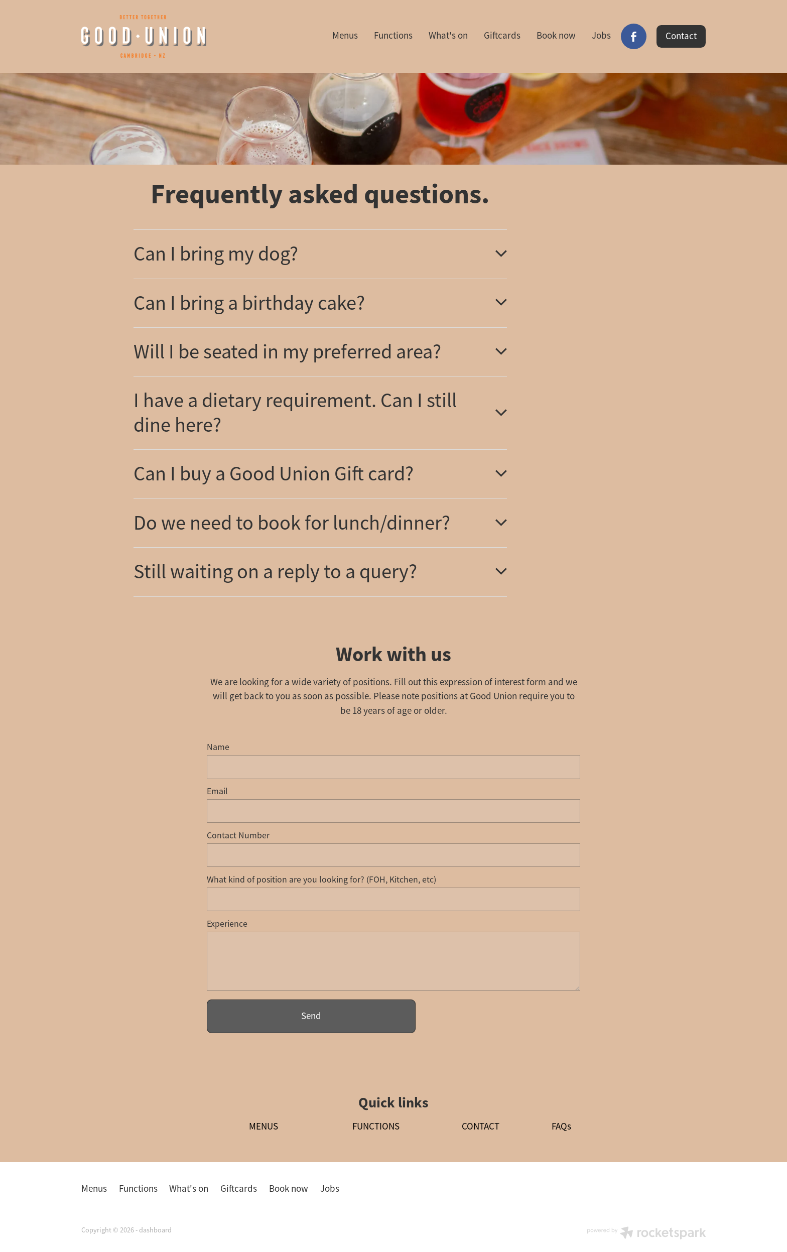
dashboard (155, 1229)
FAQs (561, 1126)
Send (311, 1016)
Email (217, 791)
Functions (393, 36)
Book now (556, 36)
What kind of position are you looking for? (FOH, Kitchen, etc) (321, 880)
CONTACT (480, 1126)
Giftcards (502, 36)
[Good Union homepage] (143, 37)
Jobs (601, 36)
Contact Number (238, 835)
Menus (345, 36)
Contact (681, 36)
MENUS (263, 1126)
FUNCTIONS (376, 1126)
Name (218, 747)
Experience (227, 924)
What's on (448, 36)
